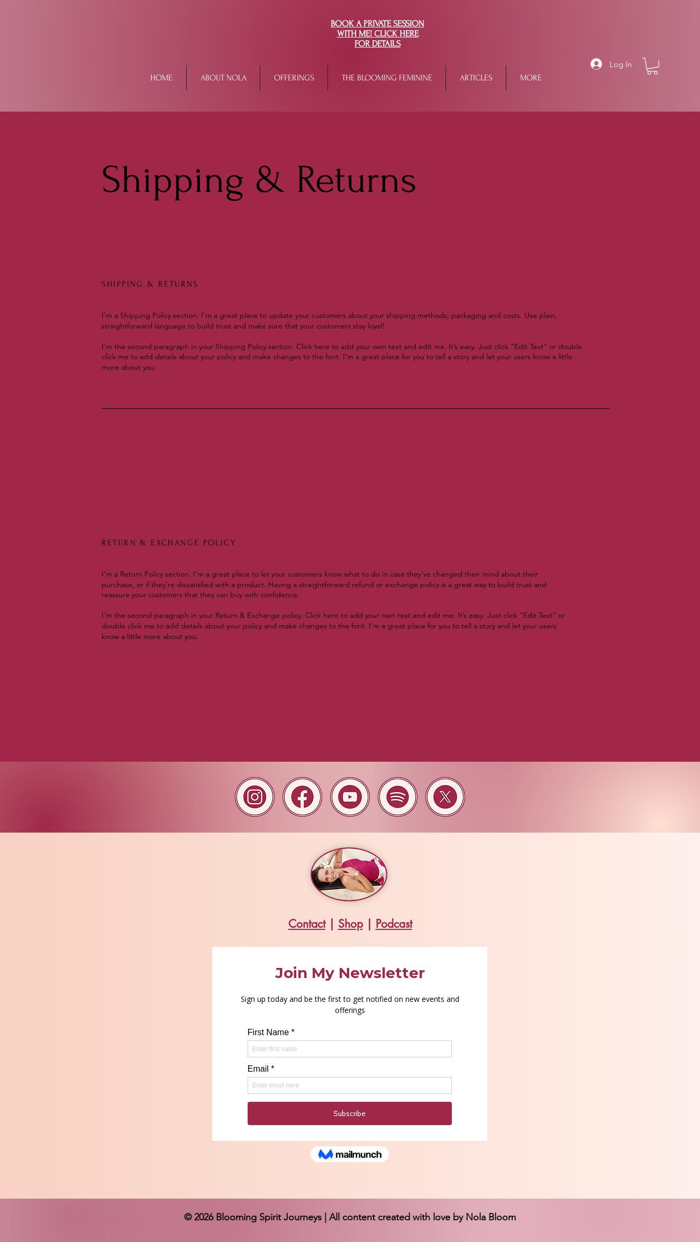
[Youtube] (350, 797)
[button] (294, 77)
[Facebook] (302, 797)
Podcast (394, 924)
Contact (306, 924)
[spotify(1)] (397, 797)
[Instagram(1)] (255, 797)
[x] (445, 797)
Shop (350, 924)
